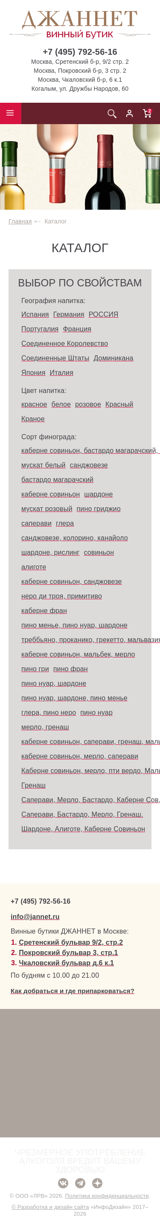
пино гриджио (99, 508)
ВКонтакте (63, 1183)
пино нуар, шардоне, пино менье (74, 698)
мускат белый (43, 465)
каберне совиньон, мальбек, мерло (78, 654)
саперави (36, 523)
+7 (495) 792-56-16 (80, 52)
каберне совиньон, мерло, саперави (79, 756)
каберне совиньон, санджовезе (71, 581)
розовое (88, 404)
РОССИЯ (104, 314)
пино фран (70, 669)
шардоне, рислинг (50, 552)
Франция (77, 329)
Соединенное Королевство (64, 343)
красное (34, 404)
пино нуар (96, 712)
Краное (33, 419)
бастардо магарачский (57, 479)
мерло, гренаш (45, 727)
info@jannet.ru (35, 916)
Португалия (39, 329)
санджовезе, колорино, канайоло (74, 538)
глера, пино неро (48, 712)
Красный (119, 404)
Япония (33, 372)
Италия (61, 372)
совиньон (99, 552)
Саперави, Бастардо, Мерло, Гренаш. (82, 814)
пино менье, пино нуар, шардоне (74, 625)
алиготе (33, 567)
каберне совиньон (50, 494)
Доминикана (113, 358)
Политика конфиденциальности (107, 1196)
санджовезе (89, 465)
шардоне (98, 494)
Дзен (97, 1183)
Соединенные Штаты (55, 358)
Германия (68, 314)
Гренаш (33, 785)
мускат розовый (47, 508)
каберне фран (44, 610)
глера (65, 523)
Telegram (80, 1183)
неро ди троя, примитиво (61, 596)
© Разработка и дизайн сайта (50, 1207)
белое (61, 404)
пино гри (35, 669)
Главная (20, 221)
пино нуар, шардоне (53, 683)
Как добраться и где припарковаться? (72, 990)
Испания (35, 314)
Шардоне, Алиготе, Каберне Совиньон (83, 829)
